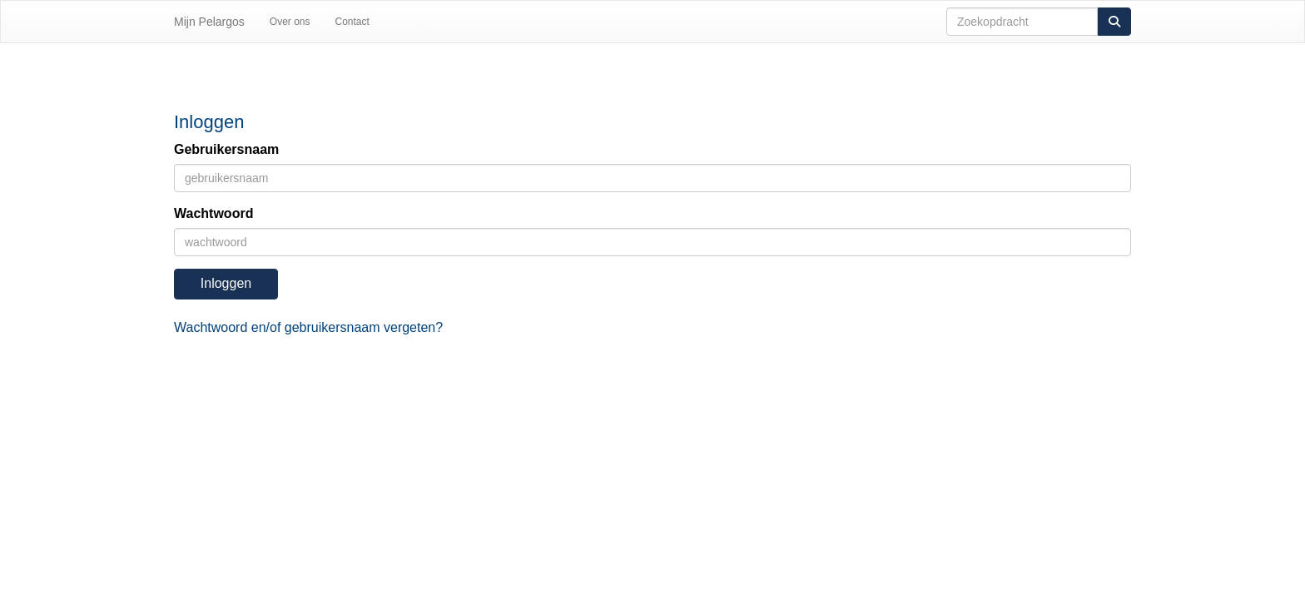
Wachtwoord (213, 213)
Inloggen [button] (226, 283)
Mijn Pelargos (209, 21)
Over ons (290, 21)
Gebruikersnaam (226, 149)
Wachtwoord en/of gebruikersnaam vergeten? (308, 327)
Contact (352, 21)
